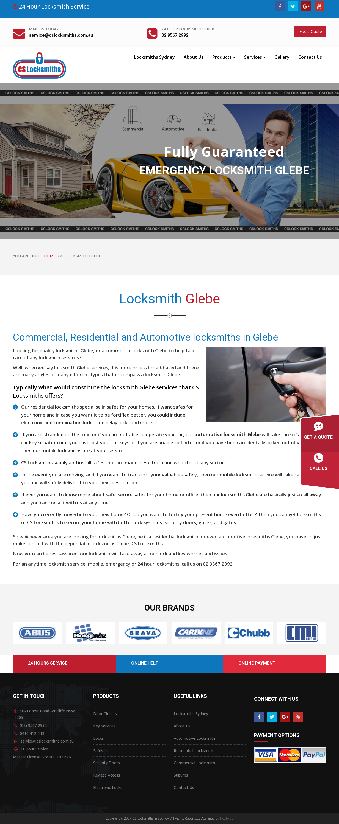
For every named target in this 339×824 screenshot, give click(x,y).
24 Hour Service (34, 749)
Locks (98, 738)
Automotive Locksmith (194, 738)
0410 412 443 (32, 733)
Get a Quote (310, 31)
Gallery (282, 57)
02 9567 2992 (174, 35)
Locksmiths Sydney (154, 57)
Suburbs (181, 775)
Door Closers (105, 713)
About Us (193, 57)
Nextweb (226, 818)
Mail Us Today (44, 29)
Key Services (104, 726)
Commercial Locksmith (194, 762)
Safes (98, 750)
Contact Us (310, 57)
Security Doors (106, 762)
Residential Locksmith (193, 750)
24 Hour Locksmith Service (189, 29)
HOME (50, 255)
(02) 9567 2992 (33, 725)
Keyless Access (106, 775)
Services (255, 57)
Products (223, 57)
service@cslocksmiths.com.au (61, 35)
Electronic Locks (107, 787)
